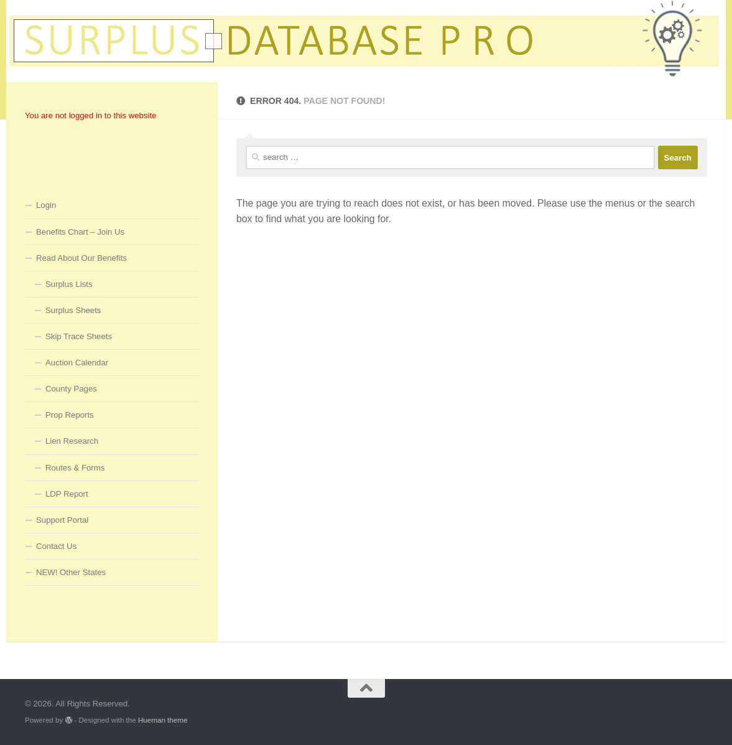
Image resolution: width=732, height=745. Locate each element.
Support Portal (62, 520)
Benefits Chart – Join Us (80, 232)
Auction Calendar (76, 362)
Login (46, 205)
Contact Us (56, 546)
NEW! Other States (71, 572)
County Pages (71, 388)
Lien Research (71, 441)
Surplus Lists (69, 284)
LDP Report (66, 494)
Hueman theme (162, 720)
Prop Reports (69, 414)
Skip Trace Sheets (78, 336)
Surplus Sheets (73, 310)
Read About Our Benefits (81, 258)
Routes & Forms (74, 467)
